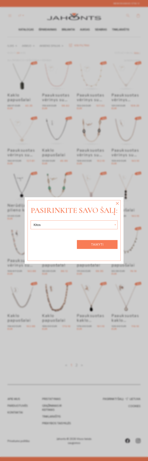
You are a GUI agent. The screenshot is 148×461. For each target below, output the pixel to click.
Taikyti (97, 244)
